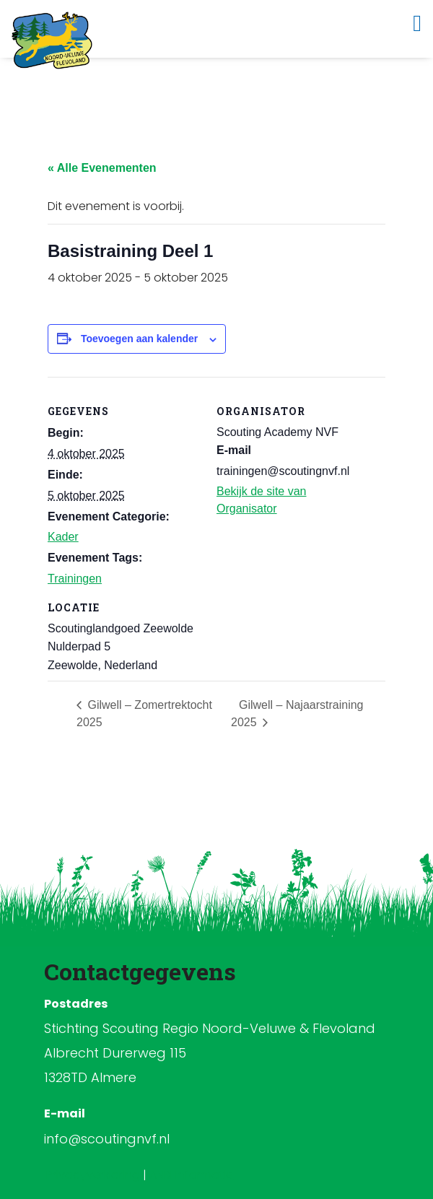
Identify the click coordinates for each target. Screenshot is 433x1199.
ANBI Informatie (191, 1175)
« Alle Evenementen (102, 168)
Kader (63, 537)
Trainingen (75, 578)
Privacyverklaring (94, 1175)
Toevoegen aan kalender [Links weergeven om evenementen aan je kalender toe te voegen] (139, 338)
